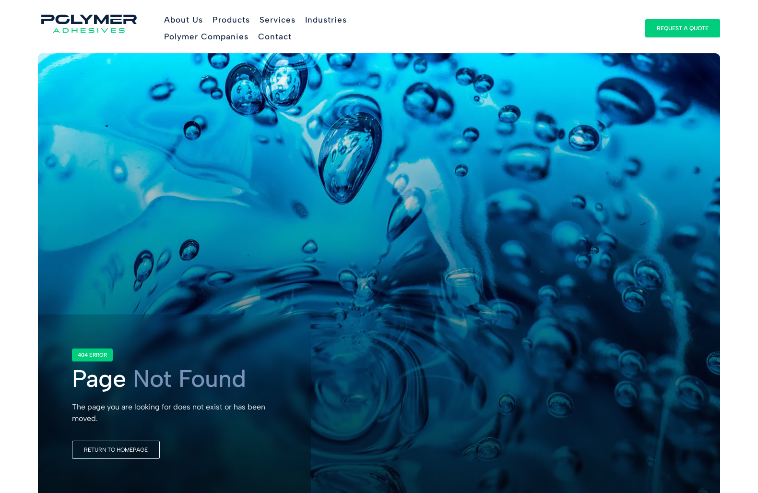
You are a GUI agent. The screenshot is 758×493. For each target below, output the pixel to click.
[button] (231, 20)
